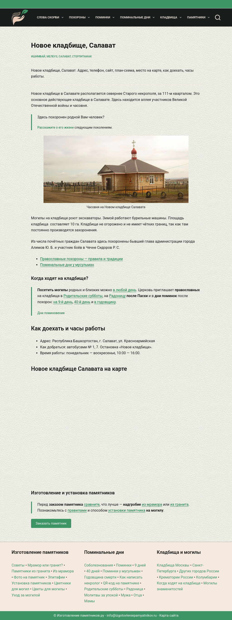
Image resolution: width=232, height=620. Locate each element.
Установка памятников (31, 583)
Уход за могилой (26, 595)
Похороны (80, 17)
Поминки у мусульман (121, 571)
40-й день (82, 302)
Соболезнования (98, 565)
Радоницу (117, 296)
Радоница (134, 589)
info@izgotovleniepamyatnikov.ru (132, 615)
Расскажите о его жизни (55, 127)
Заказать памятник (51, 523)
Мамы (89, 601)
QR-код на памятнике (121, 583)
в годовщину (105, 302)
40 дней (93, 571)
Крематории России (176, 577)
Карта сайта (169, 615)
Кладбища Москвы (173, 565)
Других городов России (199, 571)
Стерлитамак (82, 56)
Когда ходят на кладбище (178, 583)
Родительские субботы (82, 296)
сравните (91, 504)
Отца (137, 595)
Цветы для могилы (48, 589)
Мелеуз (52, 56)
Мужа (125, 595)
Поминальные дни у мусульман (67, 265)
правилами (77, 510)
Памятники (199, 17)
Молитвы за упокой (101, 595)
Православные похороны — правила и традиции (81, 259)
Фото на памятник (29, 577)
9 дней (140, 565)
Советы (18, 565)
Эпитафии (56, 577)
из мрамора (152, 504)
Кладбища (171, 17)
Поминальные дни (138, 17)
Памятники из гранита (31, 571)
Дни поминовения (51, 313)
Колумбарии (206, 577)
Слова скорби (51, 17)
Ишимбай (38, 56)
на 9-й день (62, 302)
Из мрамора (63, 571)
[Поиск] (217, 17)
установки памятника (126, 510)
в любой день (124, 290)
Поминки (105, 17)
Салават (65, 56)
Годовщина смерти (100, 577)
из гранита (179, 504)
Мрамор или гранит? (45, 565)
